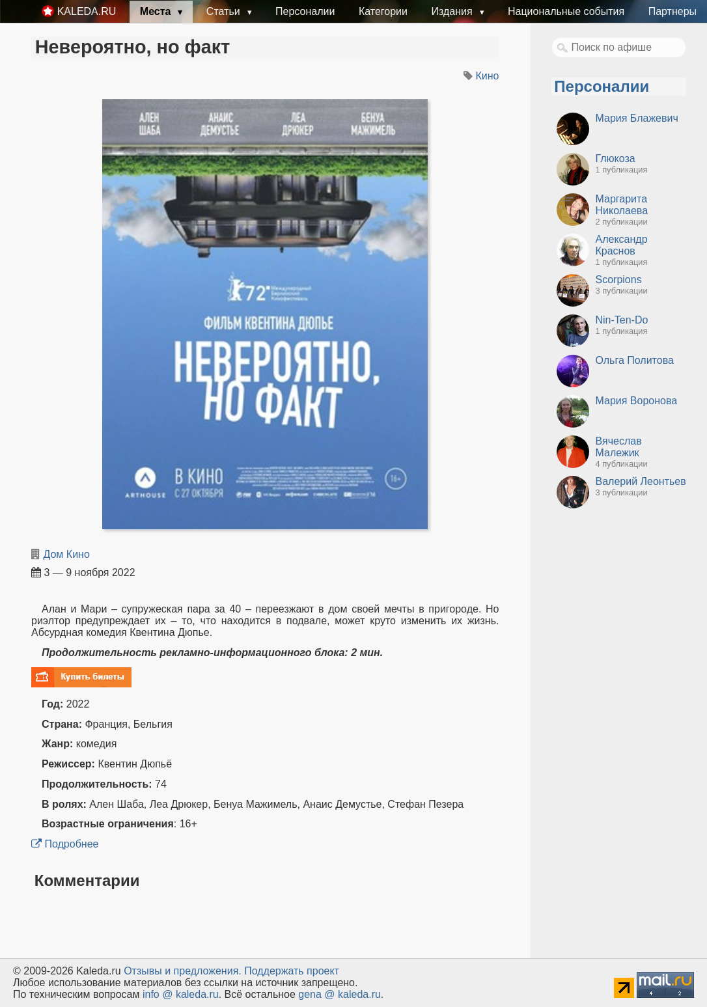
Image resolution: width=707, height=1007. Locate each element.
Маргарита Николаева (622, 204)
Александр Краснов (622, 245)
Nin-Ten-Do (622, 319)
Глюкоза (615, 158)
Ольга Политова (635, 360)
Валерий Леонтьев (641, 481)
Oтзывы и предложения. (183, 970)
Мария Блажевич (637, 118)
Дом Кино (66, 554)
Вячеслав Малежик (619, 446)
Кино (487, 75)
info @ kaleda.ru (181, 994)
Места (157, 11)
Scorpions (619, 279)
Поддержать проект (291, 970)
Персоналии (305, 11)
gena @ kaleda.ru (339, 994)
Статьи (224, 11)
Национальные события (566, 11)
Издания (453, 11)
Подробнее (64, 843)
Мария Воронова (637, 400)
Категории (383, 11)
